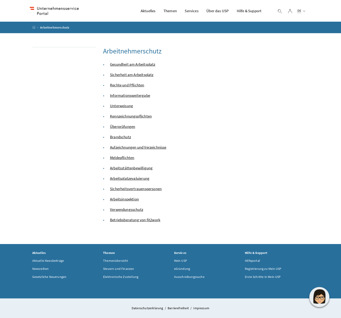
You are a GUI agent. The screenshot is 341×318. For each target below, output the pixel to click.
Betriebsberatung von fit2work (135, 219)
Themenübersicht (115, 261)
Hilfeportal (252, 261)
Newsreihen (40, 269)
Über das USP (217, 10)
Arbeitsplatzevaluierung (129, 178)
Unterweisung (121, 105)
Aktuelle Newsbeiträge (48, 261)
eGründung (182, 269)
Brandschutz (120, 136)
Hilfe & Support (249, 10)
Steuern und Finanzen (118, 269)
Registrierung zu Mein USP (263, 269)
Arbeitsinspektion (124, 199)
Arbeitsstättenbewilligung (131, 168)
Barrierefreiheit (179, 308)
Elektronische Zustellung (120, 277)
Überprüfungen (122, 126)
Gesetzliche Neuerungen (49, 277)
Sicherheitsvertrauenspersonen (136, 188)
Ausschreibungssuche (189, 277)
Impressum (201, 308)
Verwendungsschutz (126, 209)
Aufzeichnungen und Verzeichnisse (138, 147)
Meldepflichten (122, 157)
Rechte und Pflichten (127, 85)
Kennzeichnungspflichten (131, 116)
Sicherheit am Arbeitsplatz (132, 74)
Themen (170, 10)
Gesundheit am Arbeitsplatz (132, 64)
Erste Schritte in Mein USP (263, 277)
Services (191, 10)
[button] (319, 297)
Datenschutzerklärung (148, 308)
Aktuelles (148, 10)
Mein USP (180, 261)
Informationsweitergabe (130, 95)
